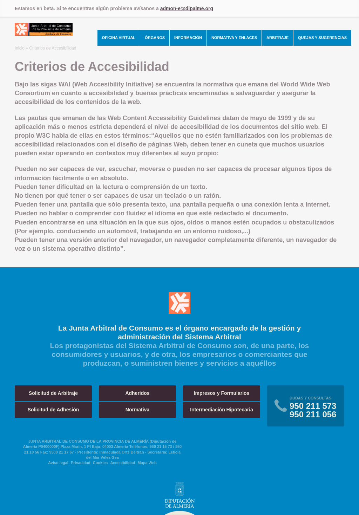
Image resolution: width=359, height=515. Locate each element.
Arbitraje (277, 37)
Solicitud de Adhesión (53, 409)
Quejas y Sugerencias (322, 37)
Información (188, 37)
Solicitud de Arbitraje (53, 393)
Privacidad (80, 463)
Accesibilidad (122, 463)
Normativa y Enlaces (234, 37)
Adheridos (137, 393)
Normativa (137, 409)
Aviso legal (58, 463)
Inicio (20, 48)
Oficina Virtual (119, 37)
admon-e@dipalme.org (186, 8)
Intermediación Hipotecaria (221, 409)
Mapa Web (147, 463)
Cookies (100, 463)
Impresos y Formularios (222, 393)
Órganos (155, 37)
